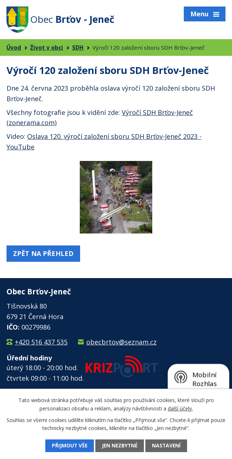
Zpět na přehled (43, 253)
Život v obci (46, 47)
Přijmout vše (68, 445)
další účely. (180, 408)
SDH (77, 47)
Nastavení (167, 445)
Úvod (14, 47)
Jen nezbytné (119, 445)
